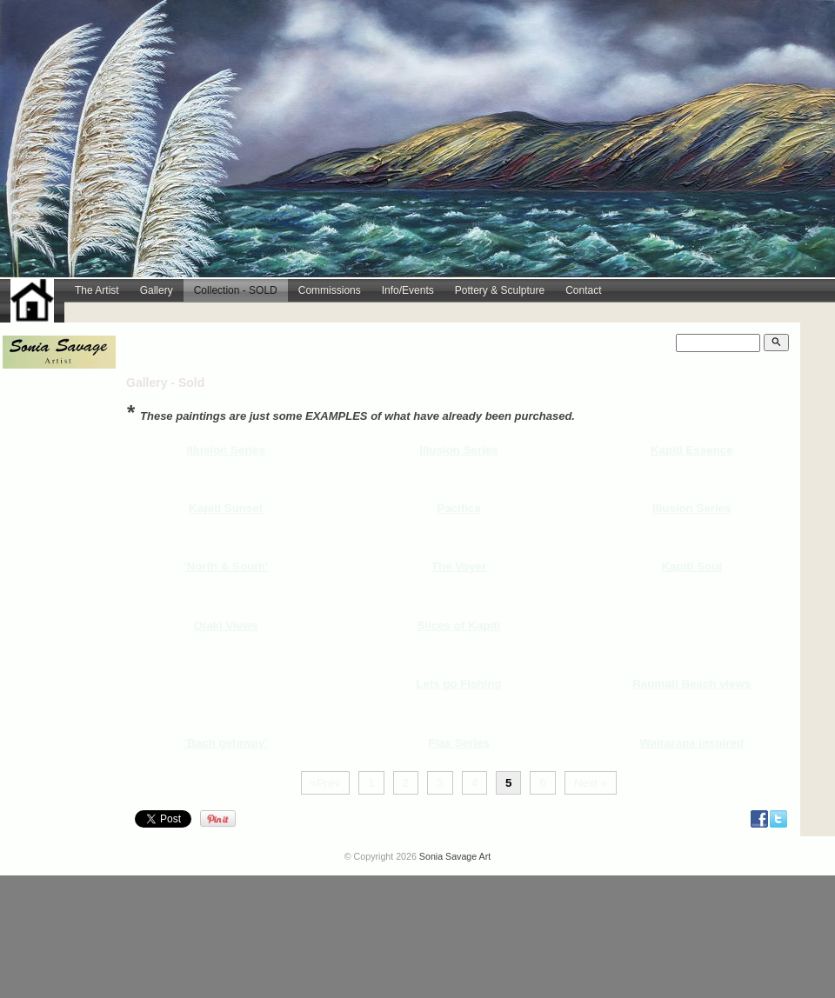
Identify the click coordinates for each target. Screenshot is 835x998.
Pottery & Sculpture (499, 290)
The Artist (97, 290)
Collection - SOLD (235, 290)
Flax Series (458, 742)
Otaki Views (225, 625)
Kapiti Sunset (226, 508)
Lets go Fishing (458, 683)
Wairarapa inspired (692, 742)
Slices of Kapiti (459, 625)
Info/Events (408, 290)
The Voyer (458, 566)
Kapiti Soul (691, 566)
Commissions (329, 290)
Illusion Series (226, 449)
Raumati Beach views (691, 683)
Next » (591, 782)
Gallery (156, 290)
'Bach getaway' (225, 742)
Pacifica (458, 508)
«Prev (326, 782)
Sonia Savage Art (455, 856)
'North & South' (226, 566)
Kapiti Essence (692, 449)
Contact (583, 290)
